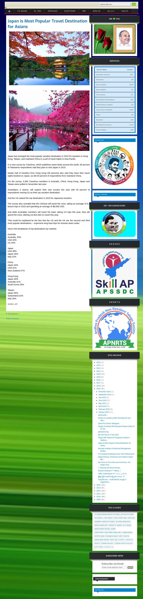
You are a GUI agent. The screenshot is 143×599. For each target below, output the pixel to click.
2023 (99, 365)
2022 (99, 368)
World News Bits (101, 525)
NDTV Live (114, 540)
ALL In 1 (111, 11)
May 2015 (102, 403)
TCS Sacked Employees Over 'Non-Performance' (116, 454)
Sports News (99, 536)
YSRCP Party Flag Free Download (107, 532)
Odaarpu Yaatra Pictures (104, 521)
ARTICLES (52, 11)
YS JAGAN (22, 11)
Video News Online (101, 540)
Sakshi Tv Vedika (115, 525)
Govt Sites (98, 547)
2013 (99, 488)
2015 (99, 389)
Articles (131, 518)
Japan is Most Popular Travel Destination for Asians (47, 23)
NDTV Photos (124, 536)
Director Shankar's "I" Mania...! (109, 471)
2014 (99, 485)
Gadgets (129, 540)
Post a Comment (12, 319)
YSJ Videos (98, 518)
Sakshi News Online (102, 529)
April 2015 (102, 406)
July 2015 (102, 397)
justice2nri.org (103, 432)
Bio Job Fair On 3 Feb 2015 (108, 435)
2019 (99, 377)
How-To (124, 11)
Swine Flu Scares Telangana (108, 423)
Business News (112, 536)
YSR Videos (108, 518)
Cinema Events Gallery (124, 543)
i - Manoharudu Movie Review (109, 468)
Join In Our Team (120, 518)
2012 (99, 491)
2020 (99, 374)
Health (97, 543)
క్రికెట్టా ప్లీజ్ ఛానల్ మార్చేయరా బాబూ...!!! (111, 477)
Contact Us (108, 547)
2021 (99, 371)
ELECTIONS (69, 11)
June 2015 (102, 400)
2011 (99, 494)
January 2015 (103, 412)
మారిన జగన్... (103, 415)
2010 (99, 497)
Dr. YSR (37, 11)
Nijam (113, 529)
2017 (99, 383)
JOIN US (96, 11)
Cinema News (127, 532)
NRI (84, 11)
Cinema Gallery (107, 543)
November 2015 (104, 392)
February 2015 (104, 409)
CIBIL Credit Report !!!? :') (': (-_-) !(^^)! (112, 474)
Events (121, 540)
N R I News (127, 525)
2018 (99, 380)
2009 (99, 500)
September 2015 (104, 395)
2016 (99, 386)
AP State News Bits (123, 521)
